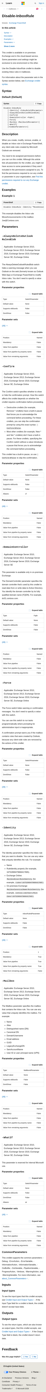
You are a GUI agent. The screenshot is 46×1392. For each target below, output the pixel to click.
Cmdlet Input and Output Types (19, 1300)
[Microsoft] (23, 3)
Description (8, 36)
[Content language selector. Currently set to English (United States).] (14, 1366)
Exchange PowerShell (17, 23)
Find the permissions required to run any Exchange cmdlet (22, 180)
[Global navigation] (2, 3)
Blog (33, 1378)
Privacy (16, 1381)
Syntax (7, 33)
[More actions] (42, 9)
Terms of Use (31, 1385)
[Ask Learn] (37, 9)
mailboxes (12, 9)
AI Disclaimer (7, 1378)
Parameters (9, 42)
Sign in (41, 3)
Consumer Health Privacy (11, 1385)
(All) (5, 326)
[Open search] (35, 3)
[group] (23, 207)
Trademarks (6, 1389)
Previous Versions (22, 1378)
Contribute (6, 1381)
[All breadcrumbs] (4, 9)
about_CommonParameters (14, 1278)
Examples (9, 39)
